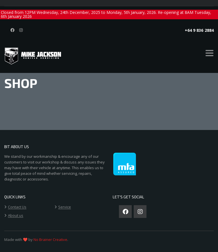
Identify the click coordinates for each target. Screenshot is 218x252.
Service (64, 207)
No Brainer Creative (50, 239)
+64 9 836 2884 (199, 30)
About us (15, 216)
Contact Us (17, 207)
